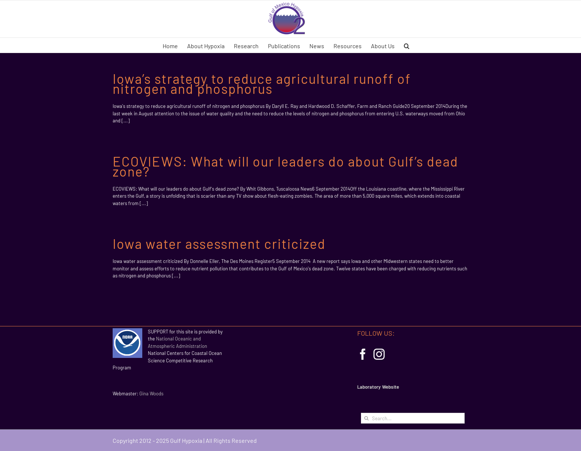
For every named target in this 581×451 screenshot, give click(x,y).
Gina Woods (151, 393)
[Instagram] (379, 354)
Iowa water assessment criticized (219, 243)
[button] (406, 45)
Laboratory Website (378, 387)
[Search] (366, 418)
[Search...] (413, 418)
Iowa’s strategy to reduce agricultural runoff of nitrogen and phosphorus (262, 83)
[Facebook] (362, 354)
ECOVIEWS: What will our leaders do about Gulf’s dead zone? (285, 166)
